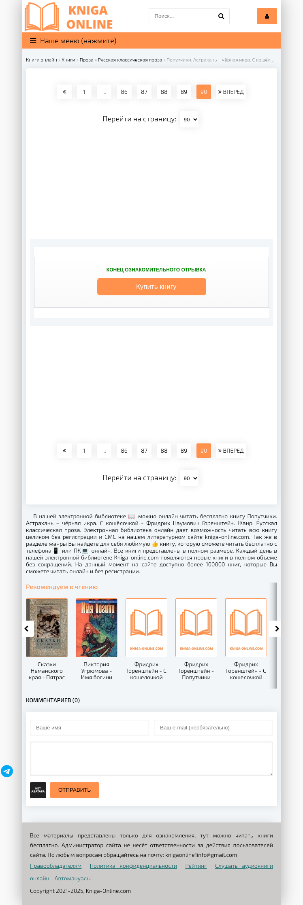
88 (163, 91)
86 (124, 91)
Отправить (74, 790)
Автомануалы (73, 878)
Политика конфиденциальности (133, 865)
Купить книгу (156, 286)
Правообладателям (55, 865)
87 (144, 91)
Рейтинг (196, 865)
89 (184, 91)
